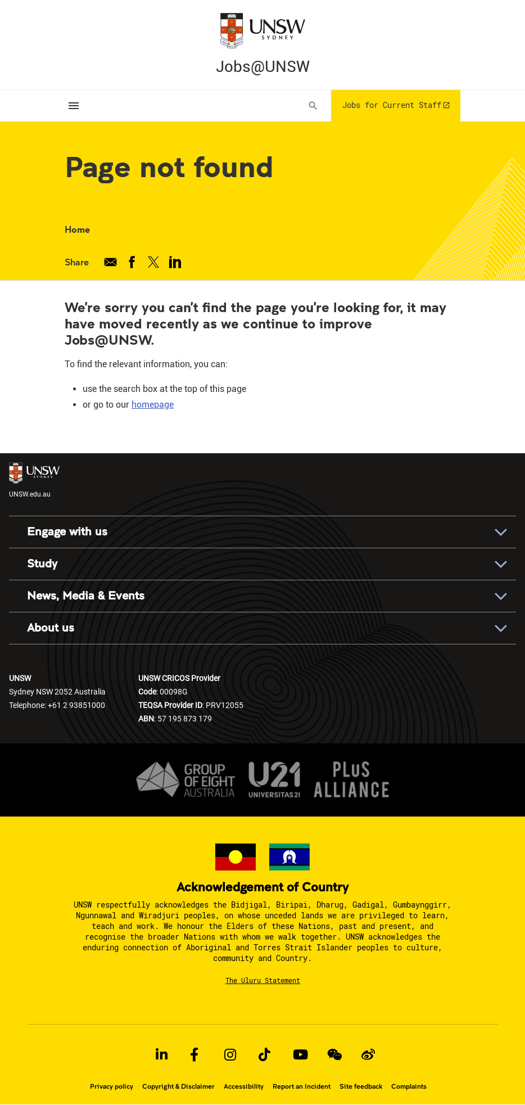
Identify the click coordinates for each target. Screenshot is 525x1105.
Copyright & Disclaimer (178, 1086)
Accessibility (244, 1086)
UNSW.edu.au (34, 480)
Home (77, 229)
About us (50, 627)
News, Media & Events (85, 595)
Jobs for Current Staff (391, 105)
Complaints (409, 1086)
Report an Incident (302, 1086)
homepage (153, 404)
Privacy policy (111, 1086)
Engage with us (67, 531)
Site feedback (361, 1086)
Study (42, 563)
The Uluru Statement (262, 980)
